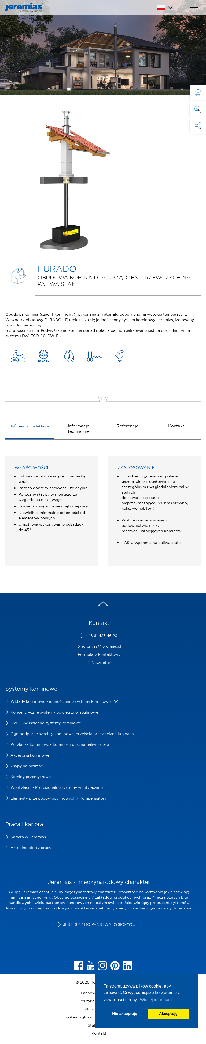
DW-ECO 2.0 (34, 335)
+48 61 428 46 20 (101, 635)
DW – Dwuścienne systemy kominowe (45, 723)
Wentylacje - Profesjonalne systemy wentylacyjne (56, 787)
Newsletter (101, 662)
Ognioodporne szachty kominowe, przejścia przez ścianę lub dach (72, 733)
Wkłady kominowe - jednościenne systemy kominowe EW (64, 701)
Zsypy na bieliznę (26, 766)
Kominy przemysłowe (30, 776)
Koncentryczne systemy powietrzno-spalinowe (54, 712)
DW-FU (54, 335)
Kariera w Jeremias (28, 836)
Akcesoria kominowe (29, 755)
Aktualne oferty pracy (30, 847)
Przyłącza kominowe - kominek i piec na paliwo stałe (59, 744)
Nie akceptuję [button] (124, 1013)
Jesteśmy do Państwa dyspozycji (100, 924)
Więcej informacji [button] (156, 1000)
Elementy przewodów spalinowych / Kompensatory (58, 798)
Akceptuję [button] (168, 1013)
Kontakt (98, 1033)
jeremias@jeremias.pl (101, 646)
